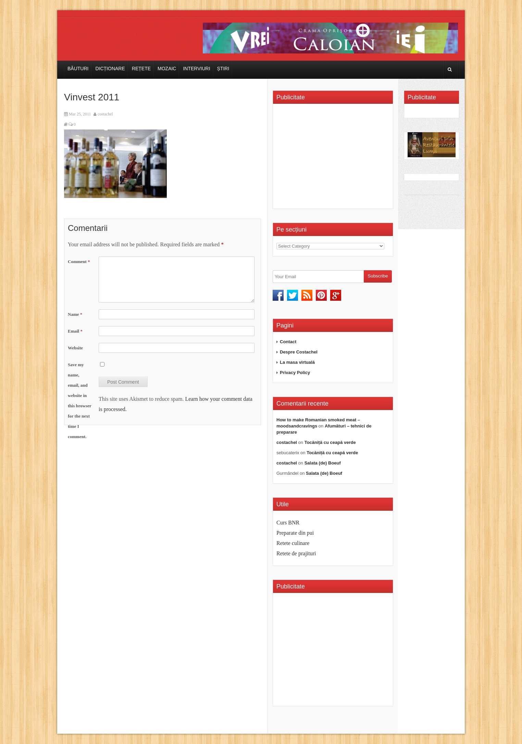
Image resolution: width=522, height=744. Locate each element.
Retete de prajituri (296, 553)
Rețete (141, 68)
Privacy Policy (295, 372)
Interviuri (196, 68)
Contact (288, 341)
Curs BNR (287, 522)
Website (75, 347)
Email (75, 331)
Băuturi (77, 68)
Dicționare (110, 68)
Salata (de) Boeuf (322, 463)
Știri (223, 68)
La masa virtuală (297, 362)
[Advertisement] (334, 159)
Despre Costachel (299, 352)
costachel (105, 114)
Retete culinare (292, 543)
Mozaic (167, 68)
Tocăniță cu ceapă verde (330, 442)
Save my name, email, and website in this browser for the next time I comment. (79, 400)
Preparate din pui (295, 533)
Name (75, 314)
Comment (79, 261)
